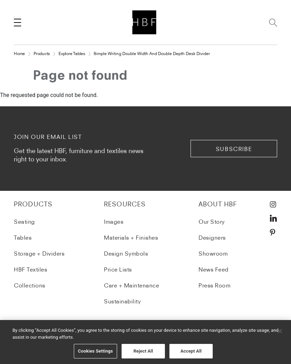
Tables (23, 237)
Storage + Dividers (39, 253)
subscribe (234, 148)
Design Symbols (126, 253)
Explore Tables (72, 53)
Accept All (191, 351)
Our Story (212, 221)
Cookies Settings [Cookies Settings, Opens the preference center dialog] (95, 351)
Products (42, 53)
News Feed (214, 269)
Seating (24, 221)
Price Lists (118, 269)
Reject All (143, 351)
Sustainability (122, 301)
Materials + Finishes (131, 237)
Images (113, 221)
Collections (29, 285)
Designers (212, 237)
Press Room (214, 285)
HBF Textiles (30, 269)
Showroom (213, 253)
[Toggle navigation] (17, 22)
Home (19, 53)
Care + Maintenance (131, 285)
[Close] (280, 331)
